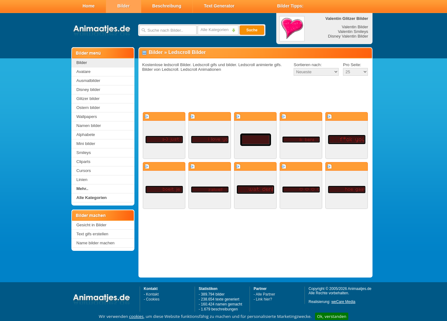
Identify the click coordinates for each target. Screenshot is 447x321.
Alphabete (85, 134)
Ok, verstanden (331, 316)
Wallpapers (86, 116)
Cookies (152, 299)
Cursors (83, 170)
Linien (82, 179)
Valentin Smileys (353, 31)
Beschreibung (166, 5)
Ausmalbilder (88, 80)
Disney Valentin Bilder (348, 36)
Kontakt (152, 294)
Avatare (83, 71)
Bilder (123, 5)
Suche (251, 30)
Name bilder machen (95, 243)
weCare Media (343, 302)
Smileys (83, 152)
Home (89, 5)
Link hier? (264, 299)
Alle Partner (265, 294)
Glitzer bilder (88, 98)
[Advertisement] (255, 94)
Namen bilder (88, 125)
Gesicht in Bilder (91, 225)
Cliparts (83, 161)
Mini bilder (85, 143)
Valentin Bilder (355, 27)
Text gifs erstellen (92, 234)
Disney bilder (88, 89)
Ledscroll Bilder (187, 52)
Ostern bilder (88, 107)
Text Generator (219, 5)
